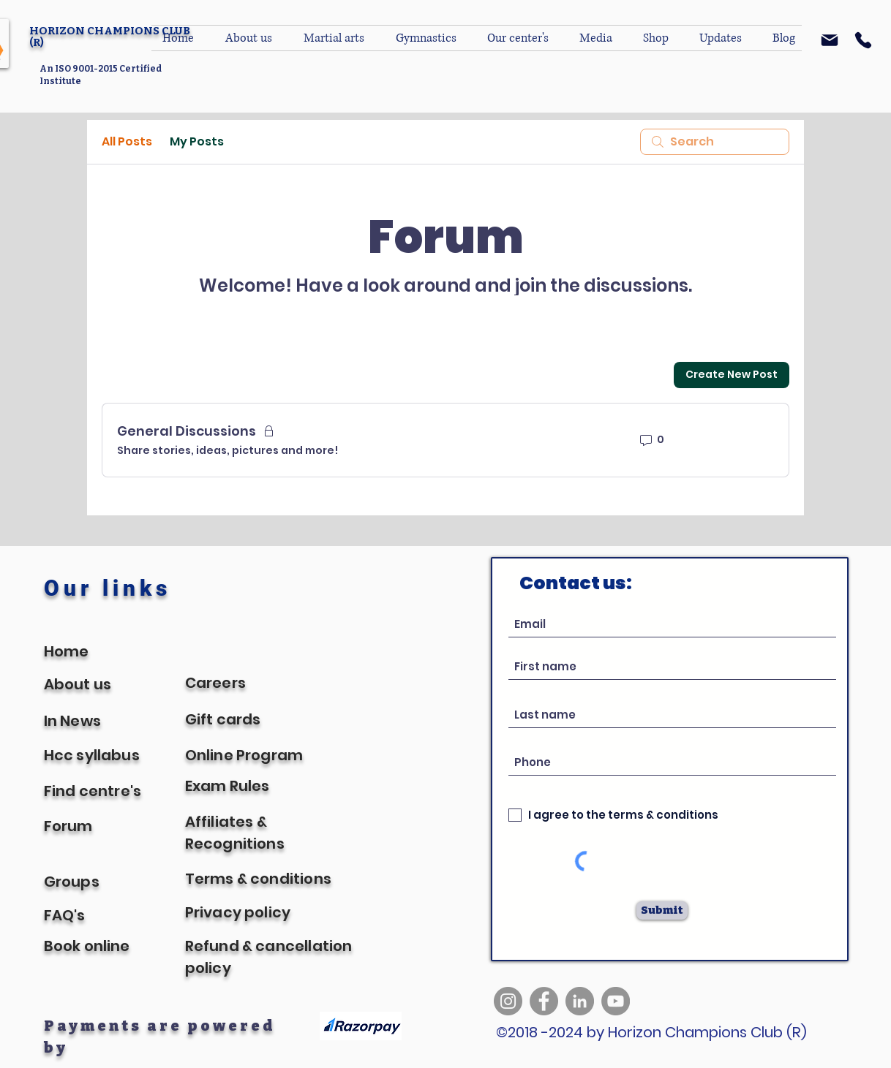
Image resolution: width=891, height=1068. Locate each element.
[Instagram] (508, 1001)
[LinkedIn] (579, 1001)
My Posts (197, 141)
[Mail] (829, 40)
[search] (714, 142)
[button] (522, 38)
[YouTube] (615, 1001)
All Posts (127, 141)
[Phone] (863, 40)
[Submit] (662, 910)
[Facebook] (544, 1001)
